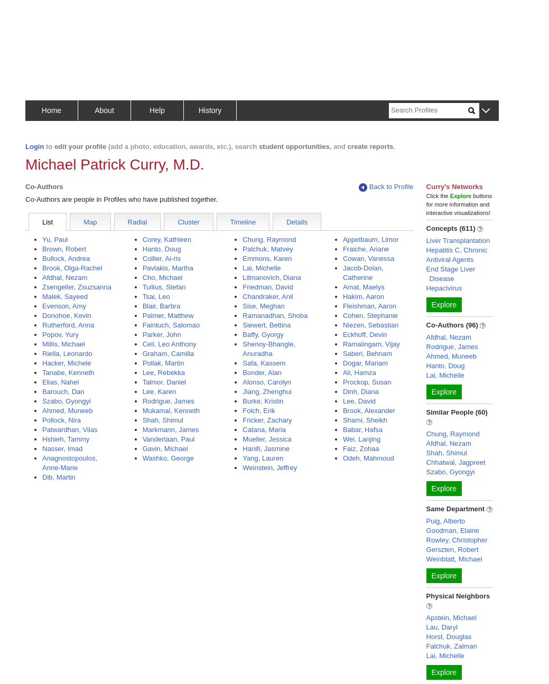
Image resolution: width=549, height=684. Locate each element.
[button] (485, 111)
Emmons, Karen (267, 259)
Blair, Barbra (162, 306)
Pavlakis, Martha (168, 268)
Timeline (243, 222)
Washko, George (168, 458)
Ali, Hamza (359, 373)
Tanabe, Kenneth (68, 373)
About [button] (104, 110)
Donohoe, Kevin (66, 316)
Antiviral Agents (450, 260)
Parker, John (162, 335)
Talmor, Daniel (164, 382)
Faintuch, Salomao (171, 325)
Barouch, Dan (63, 392)
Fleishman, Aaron (369, 306)
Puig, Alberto (446, 521)
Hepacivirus (444, 288)
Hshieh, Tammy (65, 439)
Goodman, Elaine (452, 531)
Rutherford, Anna (68, 325)
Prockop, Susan (367, 382)
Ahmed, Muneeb (67, 411)
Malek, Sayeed (65, 297)
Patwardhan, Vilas (70, 430)
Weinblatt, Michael (454, 559)
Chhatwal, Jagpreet (456, 462)
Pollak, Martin (163, 363)
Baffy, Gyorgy (263, 335)
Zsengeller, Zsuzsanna (76, 287)
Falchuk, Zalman (451, 646)
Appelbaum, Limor (371, 239)
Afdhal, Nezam (64, 278)
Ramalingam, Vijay (371, 344)
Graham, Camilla (168, 354)
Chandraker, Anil (268, 297)
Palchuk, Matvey (268, 249)
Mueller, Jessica (267, 439)
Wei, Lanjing (361, 439)
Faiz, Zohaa (361, 449)
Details (297, 222)
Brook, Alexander (369, 411)
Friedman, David (268, 287)
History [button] (210, 110)
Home (51, 110)
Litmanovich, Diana (272, 278)
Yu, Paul (55, 239)
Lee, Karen (159, 392)
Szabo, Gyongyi (66, 401)
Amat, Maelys (364, 287)
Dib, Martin (59, 477)
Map (90, 222)
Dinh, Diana (361, 392)
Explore (444, 305)
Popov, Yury (60, 335)
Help (157, 110)
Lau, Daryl (442, 627)
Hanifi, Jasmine (266, 449)
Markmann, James (171, 430)
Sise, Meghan (264, 306)
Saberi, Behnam (367, 354)
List (47, 222)
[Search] (428, 110)
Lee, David (359, 401)
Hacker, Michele (66, 363)
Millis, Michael (63, 344)
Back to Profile (386, 187)
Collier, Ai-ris (162, 259)
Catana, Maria (264, 430)
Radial (137, 222)
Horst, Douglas (449, 637)
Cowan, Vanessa (368, 259)
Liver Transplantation (458, 241)
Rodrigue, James (168, 401)
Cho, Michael (163, 278)
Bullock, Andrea (66, 259)
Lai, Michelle (262, 268)
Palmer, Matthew (168, 316)
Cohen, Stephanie (370, 316)
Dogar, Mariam (365, 363)
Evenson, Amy (64, 306)
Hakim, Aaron (363, 297)
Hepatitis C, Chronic (457, 250)
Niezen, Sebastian (371, 325)
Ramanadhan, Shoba (275, 316)
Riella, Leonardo (67, 354)
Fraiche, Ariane (366, 249)
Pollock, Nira (61, 420)
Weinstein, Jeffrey (270, 468)
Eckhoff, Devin (365, 335)
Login (34, 147)
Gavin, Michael (165, 449)
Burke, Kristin (263, 401)
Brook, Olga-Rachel (72, 268)
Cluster (188, 222)
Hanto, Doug (162, 249)
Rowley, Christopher (457, 540)
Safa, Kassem (264, 363)
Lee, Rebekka (164, 373)
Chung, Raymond (269, 239)
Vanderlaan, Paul (169, 439)
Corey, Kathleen (167, 239)
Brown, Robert (64, 249)
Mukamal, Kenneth (171, 411)
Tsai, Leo (156, 297)
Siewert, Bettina (267, 325)
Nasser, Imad (62, 449)
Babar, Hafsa (363, 430)
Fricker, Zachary (267, 420)
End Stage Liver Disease (451, 274)
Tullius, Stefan (164, 287)
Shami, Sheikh (365, 420)
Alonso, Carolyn (267, 382)
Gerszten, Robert (452, 550)
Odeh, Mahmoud (368, 458)
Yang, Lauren (263, 458)
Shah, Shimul (163, 420)
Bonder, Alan (262, 373)
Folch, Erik (259, 411)
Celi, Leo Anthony (170, 344)
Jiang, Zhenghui (267, 392)
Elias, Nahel (60, 382)
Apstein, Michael (451, 618)
